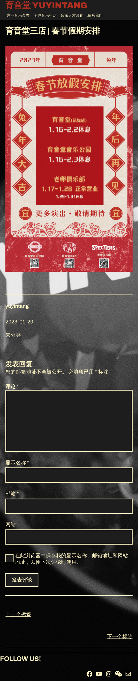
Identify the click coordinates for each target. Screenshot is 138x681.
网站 (10, 524)
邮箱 (12, 493)
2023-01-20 (19, 322)
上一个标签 (18, 614)
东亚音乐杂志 (18, 16)
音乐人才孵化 (72, 16)
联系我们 (95, 16)
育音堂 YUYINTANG (46, 5)
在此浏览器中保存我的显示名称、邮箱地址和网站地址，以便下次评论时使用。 (71, 559)
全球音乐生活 (45, 16)
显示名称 (17, 463)
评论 (12, 386)
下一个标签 (120, 636)
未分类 (13, 335)
